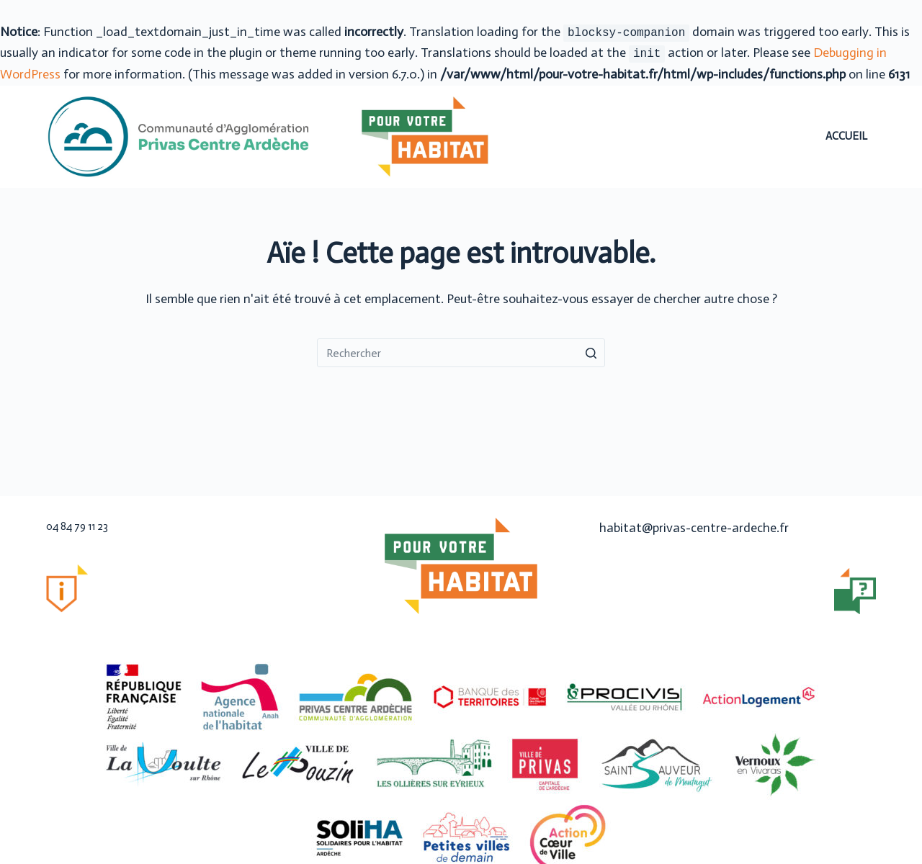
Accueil (846, 136)
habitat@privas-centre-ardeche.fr (694, 528)
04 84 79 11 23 (77, 526)
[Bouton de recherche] (590, 352)
